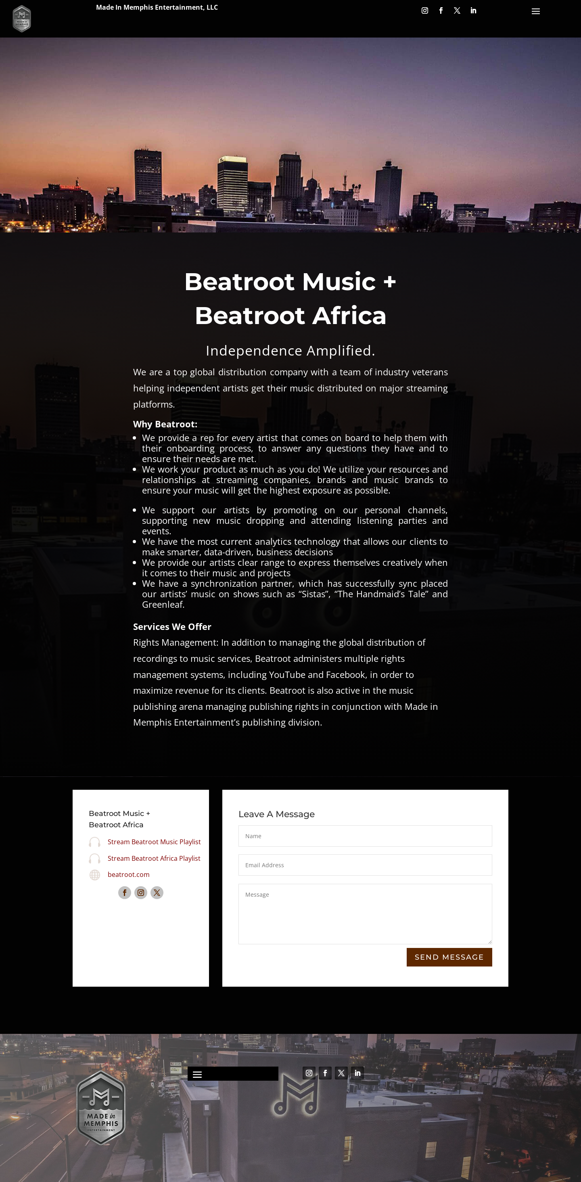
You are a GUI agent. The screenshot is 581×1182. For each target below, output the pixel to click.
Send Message (449, 957)
